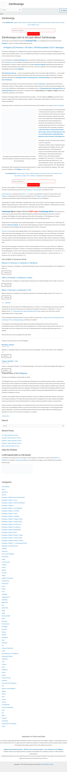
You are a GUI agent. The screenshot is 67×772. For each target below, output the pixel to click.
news (3, 661)
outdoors (4, 664)
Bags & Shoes (22, 22)
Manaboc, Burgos (8, 345)
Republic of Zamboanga (33, 189)
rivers (3, 696)
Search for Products (33, 33)
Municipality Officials (7, 656)
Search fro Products (33, 184)
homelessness (5, 624)
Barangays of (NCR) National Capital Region (13, 497)
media (3, 651)
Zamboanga (16, 4)
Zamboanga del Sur (47, 211)
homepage (4, 626)
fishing (3, 589)
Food (3, 591)
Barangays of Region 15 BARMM (10, 516)
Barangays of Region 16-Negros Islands (12, 519)
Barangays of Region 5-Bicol (9, 532)
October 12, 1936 (25, 194)
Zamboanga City (6, 194)
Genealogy (4, 599)
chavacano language (12, 224)
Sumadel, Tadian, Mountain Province (11, 438)
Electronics (47, 22)
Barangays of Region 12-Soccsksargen (12, 508)
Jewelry (62, 22)
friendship (4, 594)
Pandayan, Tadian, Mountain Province (11, 443)
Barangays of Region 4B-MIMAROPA (11, 529)
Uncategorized (5, 704)
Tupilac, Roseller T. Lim (10, 361)
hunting (4, 632)
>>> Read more (6, 272)
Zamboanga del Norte (32, 311)
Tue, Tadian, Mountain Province (10, 435)
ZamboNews (5, 416)
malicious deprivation (7, 648)
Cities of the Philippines (8, 554)
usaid (3, 710)
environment (5, 583)
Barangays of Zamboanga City (10, 546)
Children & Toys (35, 24)
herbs (3, 618)
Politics (4, 672)
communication (6, 562)
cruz (24, 255)
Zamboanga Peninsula (10, 62)
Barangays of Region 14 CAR (9, 513)
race (3, 686)
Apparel (16, 22)
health (3, 613)
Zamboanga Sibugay (18, 320)
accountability (5, 486)
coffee (3, 559)
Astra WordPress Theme (46, 764)
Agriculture (5, 492)
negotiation (5, 659)
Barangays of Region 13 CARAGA (10, 511)
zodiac (3, 726)
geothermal (5, 602)
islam (3, 640)
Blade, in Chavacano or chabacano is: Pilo (16, 290)
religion (4, 691)
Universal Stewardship (21, 460)
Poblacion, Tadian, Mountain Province (12, 440)
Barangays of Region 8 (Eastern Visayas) (12, 540)
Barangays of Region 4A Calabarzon (11, 527)
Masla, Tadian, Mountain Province (11, 446)
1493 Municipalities (41, 47)
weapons (4, 718)
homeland (4, 621)
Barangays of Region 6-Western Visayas (12, 535)
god (3, 605)
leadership (4, 642)
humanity (4, 629)
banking (4, 494)
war (3, 712)
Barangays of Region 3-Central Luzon (11, 524)
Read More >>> (6, 356)
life (2, 645)
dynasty (4, 570)
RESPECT (56, 457)
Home (57, 22)
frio (60, 253)
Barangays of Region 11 (8, 505)
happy (3, 610)
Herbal (53, 22)
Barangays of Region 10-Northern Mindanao (13, 502)
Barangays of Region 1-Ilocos (9, 500)
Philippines (5, 43)
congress (4, 564)
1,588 (6, 302)
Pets (29, 24)
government (5, 607)
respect (4, 694)
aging (3, 489)
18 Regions (7, 47)
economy (4, 572)
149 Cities (28, 47)
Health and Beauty (32, 22)
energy (3, 575)
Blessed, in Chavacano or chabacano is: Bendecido (20, 263)
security (4, 702)
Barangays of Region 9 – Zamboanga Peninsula (14, 543)
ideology (4, 634)
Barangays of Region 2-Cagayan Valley (12, 521)
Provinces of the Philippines (9, 683)
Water (3, 715)
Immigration (5, 637)
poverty (4, 675)
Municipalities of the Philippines (10, 653)
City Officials (5, 556)
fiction (3, 586)
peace (3, 667)
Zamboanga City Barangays (9, 723)
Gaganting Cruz (6, 597)
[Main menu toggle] (63, 10)
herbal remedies (6, 616)
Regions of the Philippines (9, 688)
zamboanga (5, 721)
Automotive (41, 22)
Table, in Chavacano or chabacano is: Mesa (17, 278)
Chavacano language (58, 105)
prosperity (4, 680)
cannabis (4, 548)
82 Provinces (18, 47)
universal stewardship (7, 707)
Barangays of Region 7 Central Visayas (12, 537)
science (4, 699)
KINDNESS (4, 460)
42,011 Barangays (57, 47)
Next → (10, 302)
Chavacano (5, 231)
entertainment (5, 581)
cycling (3, 567)
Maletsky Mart (9, 22)
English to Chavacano (7, 578)
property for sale (6, 677)
